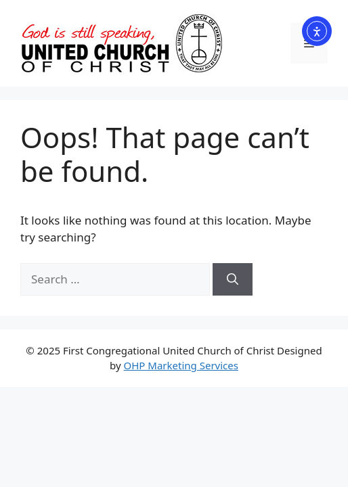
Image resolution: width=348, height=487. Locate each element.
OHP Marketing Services (181, 365)
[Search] (233, 279)
